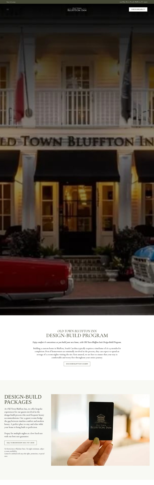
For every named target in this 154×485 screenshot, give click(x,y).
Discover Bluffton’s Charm (77, 364)
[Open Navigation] (8, 9)
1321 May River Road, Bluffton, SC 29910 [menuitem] (133, 2)
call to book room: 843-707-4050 (20, 443)
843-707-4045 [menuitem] (11, 2)
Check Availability (138, 9)
